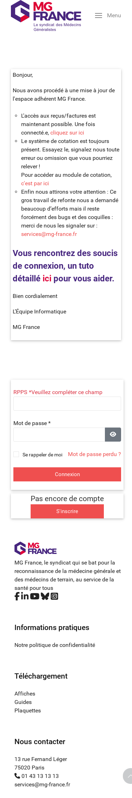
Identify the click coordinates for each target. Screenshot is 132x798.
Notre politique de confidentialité (54, 645)
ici (47, 278)
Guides (23, 702)
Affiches (24, 693)
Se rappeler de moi (42, 454)
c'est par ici (35, 183)
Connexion (67, 474)
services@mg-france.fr (49, 234)
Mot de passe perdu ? (94, 454)
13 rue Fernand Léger (40, 759)
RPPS (22, 392)
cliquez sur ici (67, 132)
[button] (108, 15)
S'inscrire (67, 511)
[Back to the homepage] (46, 15)
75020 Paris (29, 767)
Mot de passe (32, 423)
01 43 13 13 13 (36, 776)
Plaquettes (27, 710)
